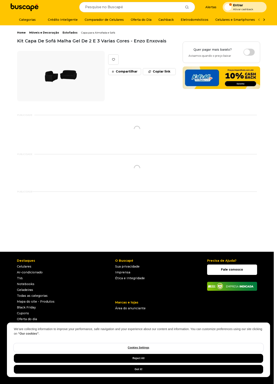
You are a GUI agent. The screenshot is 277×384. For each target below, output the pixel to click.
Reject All (138, 358)
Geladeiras (25, 290)
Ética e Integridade (130, 278)
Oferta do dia (27, 319)
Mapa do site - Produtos (36, 301)
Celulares (24, 266)
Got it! (138, 369)
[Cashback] (166, 20)
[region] (138, 350)
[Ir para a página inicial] (24, 7)
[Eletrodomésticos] (194, 20)
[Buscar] (187, 7)
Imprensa (122, 272)
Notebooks (25, 284)
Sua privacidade (127, 266)
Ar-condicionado (30, 272)
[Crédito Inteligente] (60, 20)
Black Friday (26, 307)
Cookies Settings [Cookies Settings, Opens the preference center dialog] (138, 347)
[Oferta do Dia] (141, 20)
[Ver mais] (264, 20)
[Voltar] (258, 20)
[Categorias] (24, 20)
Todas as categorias (32, 296)
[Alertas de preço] (208, 7)
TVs (20, 278)
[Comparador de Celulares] (104, 20)
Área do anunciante (130, 308)
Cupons (23, 313)
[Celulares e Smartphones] (235, 20)
